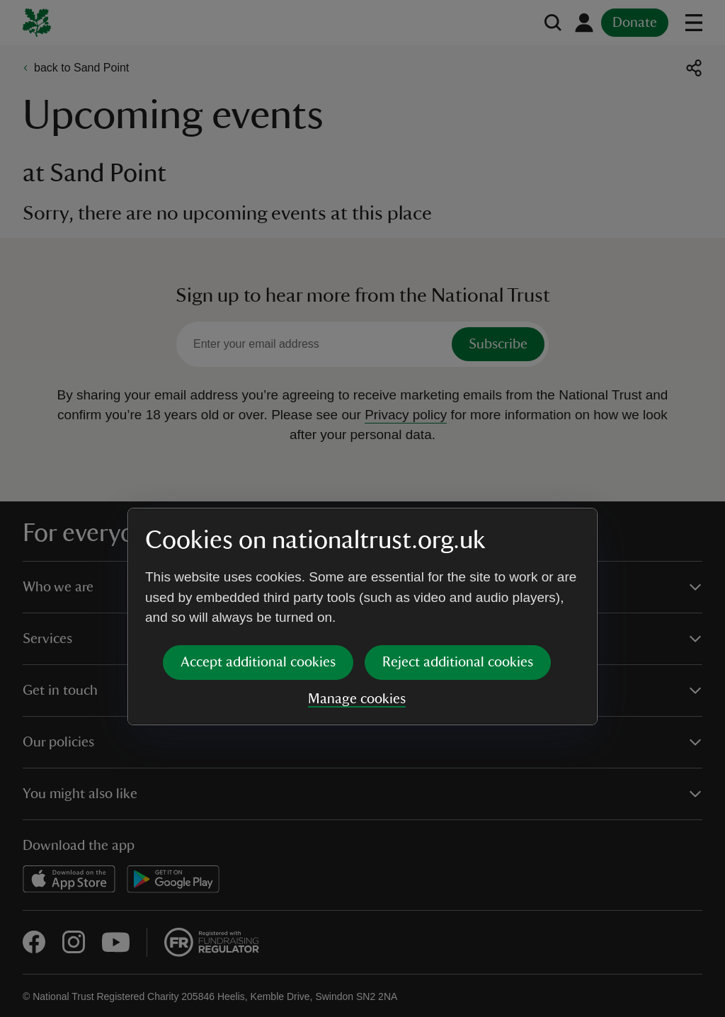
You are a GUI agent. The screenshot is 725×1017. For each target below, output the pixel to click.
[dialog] (362, 508)
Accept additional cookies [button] (258, 554)
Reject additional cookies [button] (457, 554)
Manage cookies (357, 591)
